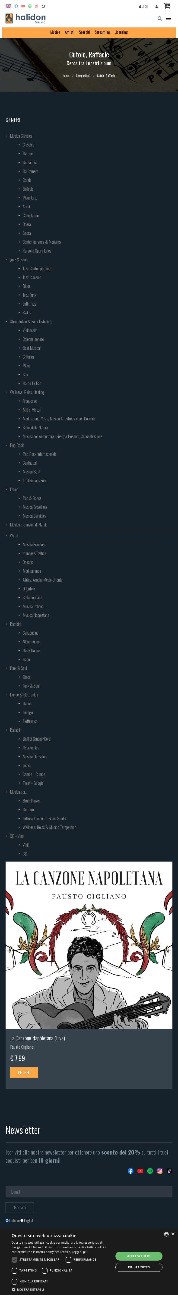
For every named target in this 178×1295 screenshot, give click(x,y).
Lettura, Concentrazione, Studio (44, 818)
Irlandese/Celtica (34, 553)
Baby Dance (31, 650)
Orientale (29, 589)
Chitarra (28, 357)
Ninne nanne (31, 642)
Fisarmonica (31, 748)
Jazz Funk (29, 295)
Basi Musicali (32, 348)
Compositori (83, 75)
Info (24, 1072)
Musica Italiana (33, 606)
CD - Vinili (17, 836)
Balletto (28, 189)
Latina (14, 489)
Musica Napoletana (36, 615)
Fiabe (26, 659)
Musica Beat (31, 472)
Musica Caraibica (34, 516)
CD (25, 854)
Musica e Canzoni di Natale (29, 525)
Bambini (15, 624)
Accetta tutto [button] (138, 1256)
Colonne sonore (33, 339)
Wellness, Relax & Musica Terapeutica (49, 827)
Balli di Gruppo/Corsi (37, 739)
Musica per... (18, 792)
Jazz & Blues (19, 259)
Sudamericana (32, 597)
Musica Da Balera (35, 756)
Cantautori (30, 463)
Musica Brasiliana (35, 507)
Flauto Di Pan (32, 383)
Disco (27, 677)
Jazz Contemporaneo (37, 268)
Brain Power (31, 801)
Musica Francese (34, 544)
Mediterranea (32, 571)
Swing (27, 313)
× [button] (173, 1234)
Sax (25, 374)
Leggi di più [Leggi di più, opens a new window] (79, 1252)
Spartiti (84, 32)
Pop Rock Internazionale (40, 454)
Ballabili (15, 730)
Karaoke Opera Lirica (37, 251)
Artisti (69, 32)
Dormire (28, 809)
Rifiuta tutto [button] (139, 1267)
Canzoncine (30, 633)
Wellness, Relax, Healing (27, 392)
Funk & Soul (18, 668)
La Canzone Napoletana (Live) (37, 1038)
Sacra (27, 233)
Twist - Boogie (33, 783)
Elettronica (30, 721)
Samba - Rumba (34, 774)
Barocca (28, 153)
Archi (26, 206)
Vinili (26, 845)
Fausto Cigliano (21, 1047)
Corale (27, 180)
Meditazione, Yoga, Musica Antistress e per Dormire (59, 419)
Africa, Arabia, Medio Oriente (43, 580)
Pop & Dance (32, 498)
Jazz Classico (32, 277)
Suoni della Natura (35, 427)
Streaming (102, 32)
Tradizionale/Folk (34, 480)
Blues (27, 286)
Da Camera (30, 171)
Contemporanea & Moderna (42, 242)
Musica (55, 32)
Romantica (30, 162)
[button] (61, 1289)
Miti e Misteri (32, 410)
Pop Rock (17, 445)
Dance (27, 703)
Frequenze (30, 401)
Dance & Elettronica (24, 695)
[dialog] (89, 1261)
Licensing (121, 32)
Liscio (27, 765)
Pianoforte (30, 198)
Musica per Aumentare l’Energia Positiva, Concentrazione (62, 436)
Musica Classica (21, 136)
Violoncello (30, 330)
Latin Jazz (29, 304)
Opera (27, 224)
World (14, 536)
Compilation (31, 215)
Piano (27, 366)
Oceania (28, 562)
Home (66, 75)
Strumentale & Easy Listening (31, 321)
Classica (28, 145)
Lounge (28, 712)
